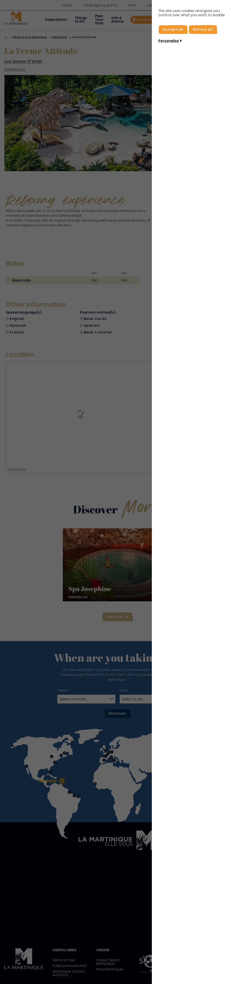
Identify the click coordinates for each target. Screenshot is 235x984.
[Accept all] (173, 29)
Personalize (168, 40)
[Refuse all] (203, 29)
